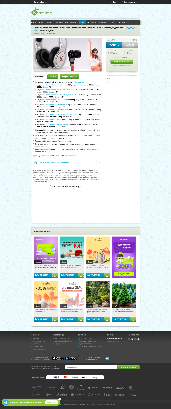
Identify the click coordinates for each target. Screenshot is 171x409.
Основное (39, 76)
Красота (42, 22)
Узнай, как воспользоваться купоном (54, 162)
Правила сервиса (38, 346)
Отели (112, 22)
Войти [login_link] (115, 2)
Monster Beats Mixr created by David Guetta (62, 114)
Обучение (74, 22)
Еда (36, 22)
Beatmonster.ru (78, 82)
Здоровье (49, 22)
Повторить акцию (122, 61)
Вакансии (36, 344)
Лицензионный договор (87, 341)
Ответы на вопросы (39, 349)
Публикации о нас (39, 341)
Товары (82, 22)
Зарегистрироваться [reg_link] (130, 2)
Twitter (135, 339)
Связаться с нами (113, 341)
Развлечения (59, 22)
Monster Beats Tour (53, 85)
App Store (58, 358)
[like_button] (134, 40)
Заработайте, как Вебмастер (63, 341)
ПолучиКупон (104, 22)
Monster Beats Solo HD (54, 100)
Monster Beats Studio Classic (56, 104)
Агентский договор (85, 338)
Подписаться (51, 402)
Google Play (71, 358)
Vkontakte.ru (132, 339)
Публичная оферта (85, 344)
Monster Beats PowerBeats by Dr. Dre (59, 95)
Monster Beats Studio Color (56, 109)
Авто (67, 22)
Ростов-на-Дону (39, 2)
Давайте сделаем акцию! (61, 338)
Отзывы (53, 76)
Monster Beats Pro (52, 119)
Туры (88, 22)
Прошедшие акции (59, 344)
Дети (119, 22)
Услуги (95, 22)
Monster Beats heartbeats (55, 90)
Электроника (112, 83)
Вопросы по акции (69, 76)
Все (32, 22)
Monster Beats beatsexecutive (57, 124)
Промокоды (126, 22)
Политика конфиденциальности (90, 346)
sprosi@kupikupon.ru (114, 338)
